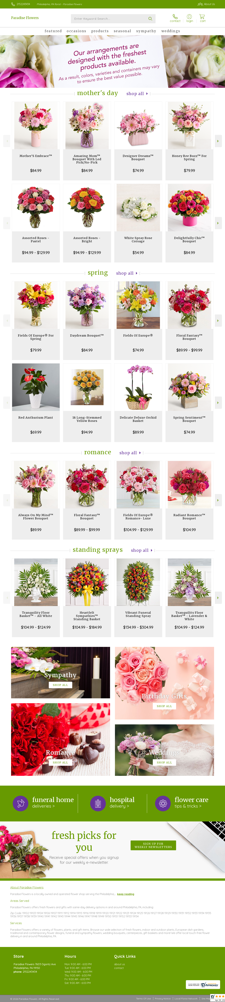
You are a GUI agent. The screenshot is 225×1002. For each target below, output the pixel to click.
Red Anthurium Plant (35, 417)
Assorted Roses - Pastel (35, 239)
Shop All (135, 93)
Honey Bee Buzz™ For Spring (189, 157)
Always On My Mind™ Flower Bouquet (35, 516)
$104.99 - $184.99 (87, 627)
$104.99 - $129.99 (138, 529)
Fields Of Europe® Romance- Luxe (138, 516)
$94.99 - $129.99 (36, 252)
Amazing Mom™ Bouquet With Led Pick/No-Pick (87, 159)
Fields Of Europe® (138, 335)
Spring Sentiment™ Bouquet (189, 419)
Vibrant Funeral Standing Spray (138, 614)
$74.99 (138, 170)
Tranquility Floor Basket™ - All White (36, 614)
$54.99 (138, 252)
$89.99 (138, 432)
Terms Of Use (143, 998)
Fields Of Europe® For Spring (36, 337)
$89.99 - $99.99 (189, 350)
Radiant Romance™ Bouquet (189, 516)
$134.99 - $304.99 (138, 627)
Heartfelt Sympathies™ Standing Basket (87, 616)
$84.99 (35, 170)
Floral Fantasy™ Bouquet (189, 337)
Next (218, 141)
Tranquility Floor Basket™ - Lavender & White (189, 616)
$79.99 (189, 170)
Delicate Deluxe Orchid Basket (138, 419)
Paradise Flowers (25, 18)
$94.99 (87, 432)
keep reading (125, 894)
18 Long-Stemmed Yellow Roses (87, 419)
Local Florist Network (186, 998)
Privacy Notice (163, 998)
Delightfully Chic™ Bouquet (189, 239)
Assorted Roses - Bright (87, 239)
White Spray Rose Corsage (138, 239)
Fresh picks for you (84, 847)
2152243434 (23, 4)
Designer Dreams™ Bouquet (138, 157)
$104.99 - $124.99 (36, 627)
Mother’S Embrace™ (36, 156)
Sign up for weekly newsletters (153, 845)
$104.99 (189, 529)
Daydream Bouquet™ (87, 335)
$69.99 (35, 432)
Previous (6, 141)
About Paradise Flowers (27, 887)
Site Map (206, 998)
